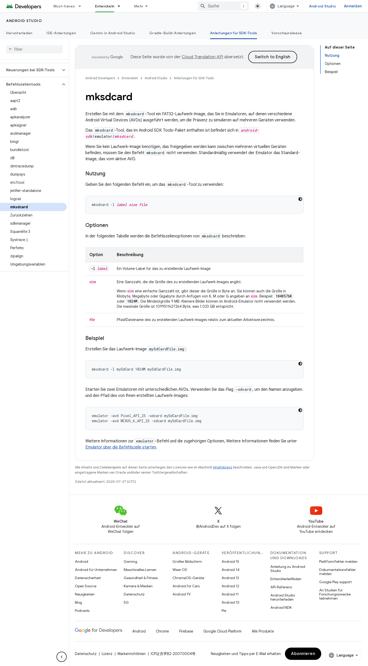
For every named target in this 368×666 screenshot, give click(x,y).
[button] (30, 70)
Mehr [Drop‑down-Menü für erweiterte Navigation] (138, 6)
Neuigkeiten (85, 594)
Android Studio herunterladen (282, 597)
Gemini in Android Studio (112, 33)
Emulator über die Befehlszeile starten (120, 447)
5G (126, 602)
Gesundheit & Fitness (141, 578)
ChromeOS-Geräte (188, 578)
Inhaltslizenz (222, 467)
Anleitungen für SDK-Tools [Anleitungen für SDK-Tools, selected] (233, 33)
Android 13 (230, 578)
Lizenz (107, 654)
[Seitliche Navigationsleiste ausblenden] (61, 657)
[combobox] (223, 6)
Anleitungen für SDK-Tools (194, 78)
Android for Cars (186, 586)
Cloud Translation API (202, 57)
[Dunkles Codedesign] (300, 199)
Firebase (186, 631)
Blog (78, 602)
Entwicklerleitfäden (285, 579)
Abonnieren (303, 653)
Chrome (162, 631)
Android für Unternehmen (96, 569)
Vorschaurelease (286, 33)
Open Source (85, 586)
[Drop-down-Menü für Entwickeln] (121, 6)
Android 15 (230, 561)
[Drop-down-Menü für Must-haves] (82, 6)
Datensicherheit (88, 578)
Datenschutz (134, 594)
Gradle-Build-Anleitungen (172, 33)
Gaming (130, 561)
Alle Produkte (263, 631)
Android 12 (230, 586)
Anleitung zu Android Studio (287, 568)
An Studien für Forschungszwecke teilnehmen (335, 594)
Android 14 (230, 569)
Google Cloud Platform (222, 631)
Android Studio (322, 6)
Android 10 (230, 602)
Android (81, 561)
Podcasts (82, 610)
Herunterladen (19, 33)
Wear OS (179, 569)
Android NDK (281, 607)
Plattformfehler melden (338, 561)
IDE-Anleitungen (61, 33)
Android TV (181, 594)
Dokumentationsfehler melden (337, 571)
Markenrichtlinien (132, 654)
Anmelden (353, 6)
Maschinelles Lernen (140, 569)
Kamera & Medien (138, 586)
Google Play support (335, 582)
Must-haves (64, 6)
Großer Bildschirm (187, 561)
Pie (224, 610)
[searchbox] (34, 49)
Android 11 (230, 594)
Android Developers (100, 78)
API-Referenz (281, 587)
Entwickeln (130, 78)
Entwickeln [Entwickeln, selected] (104, 6)
